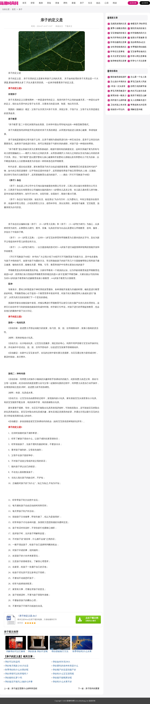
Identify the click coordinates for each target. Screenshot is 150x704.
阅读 (115, 3)
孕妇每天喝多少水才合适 (16, 666)
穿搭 (33, 3)
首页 (24, 3)
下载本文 (68, 26)
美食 (57, 3)
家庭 (74, 3)
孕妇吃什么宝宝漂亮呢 (63, 674)
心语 (107, 3)
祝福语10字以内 (117, 109)
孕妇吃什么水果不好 (62, 681)
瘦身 (41, 3)
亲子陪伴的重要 (92, 688)
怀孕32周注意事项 (138, 56)
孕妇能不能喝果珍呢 (62, 678)
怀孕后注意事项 (117, 51)
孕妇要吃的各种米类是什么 (65, 666)
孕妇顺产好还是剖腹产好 (64, 670)
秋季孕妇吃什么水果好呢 (16, 670)
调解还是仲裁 (136, 109)
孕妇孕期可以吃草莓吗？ (16, 674)
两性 (65, 3)
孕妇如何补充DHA (61, 662)
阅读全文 (59, 26)
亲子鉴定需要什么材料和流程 (24, 688)
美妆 (49, 3)
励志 (98, 3)
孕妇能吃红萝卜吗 (13, 678)
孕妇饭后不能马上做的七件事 (19, 681)
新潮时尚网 (71, 701)
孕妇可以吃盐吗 (12, 662)
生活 (90, 3)
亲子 (82, 3)
